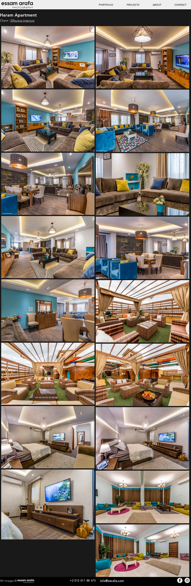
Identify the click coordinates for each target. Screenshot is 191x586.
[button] (129, 5)
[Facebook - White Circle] (179, 580)
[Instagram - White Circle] (187, 580)
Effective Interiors (22, 20)
